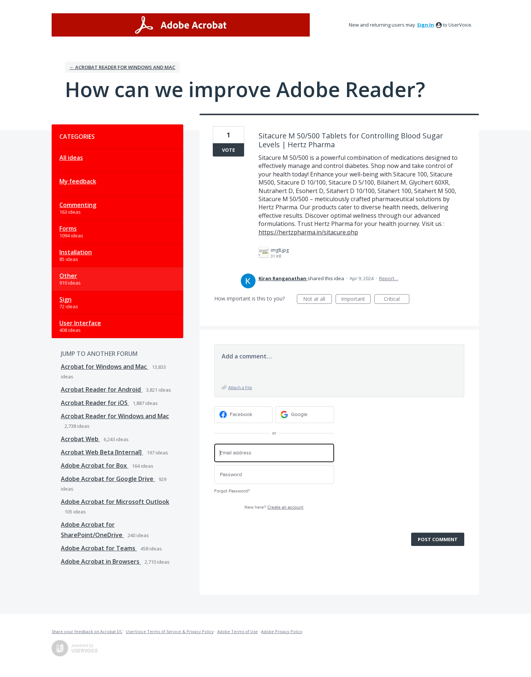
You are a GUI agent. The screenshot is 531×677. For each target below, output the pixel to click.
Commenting (77, 205)
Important (356, 299)
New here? (273, 507)
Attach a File (240, 387)
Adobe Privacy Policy (281, 631)
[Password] (274, 474)
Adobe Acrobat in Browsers (101, 561)
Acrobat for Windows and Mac (104, 366)
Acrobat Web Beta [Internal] (102, 452)
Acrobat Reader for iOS (95, 403)
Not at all (317, 299)
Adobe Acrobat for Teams (99, 548)
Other (68, 276)
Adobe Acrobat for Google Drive (108, 479)
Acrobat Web (80, 439)
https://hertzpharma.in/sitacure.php (308, 232)
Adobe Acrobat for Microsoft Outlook (115, 502)
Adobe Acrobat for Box (94, 465)
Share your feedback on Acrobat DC (87, 631)
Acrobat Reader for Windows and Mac (115, 416)
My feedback (77, 181)
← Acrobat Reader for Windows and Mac (122, 67)
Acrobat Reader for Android (101, 389)
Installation (75, 252)
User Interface (80, 323)
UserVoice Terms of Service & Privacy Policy (170, 631)
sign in (425, 24)
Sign (65, 299)
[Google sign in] (304, 414)
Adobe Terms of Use (237, 631)
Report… (388, 278)
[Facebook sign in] (243, 414)
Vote (228, 150)
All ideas (71, 158)
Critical (396, 299)
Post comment (438, 539)
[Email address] (274, 453)
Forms (68, 228)
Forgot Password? (232, 491)
